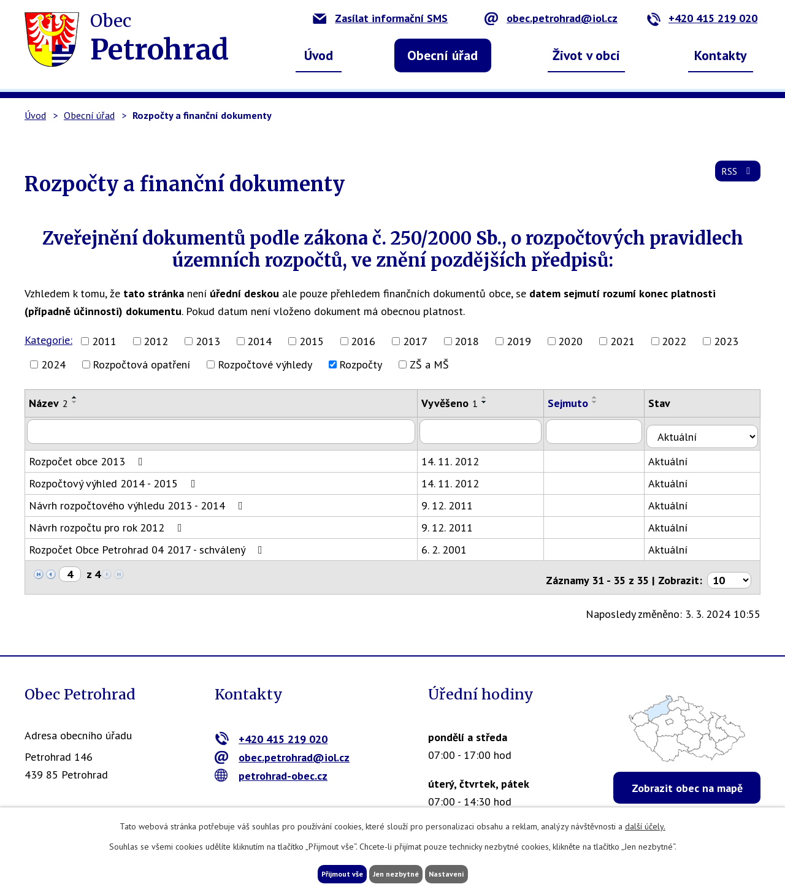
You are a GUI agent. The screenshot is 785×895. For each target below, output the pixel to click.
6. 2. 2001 (453, 544)
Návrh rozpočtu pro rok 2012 (108, 522)
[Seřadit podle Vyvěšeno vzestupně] (493, 397)
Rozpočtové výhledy (265, 364)
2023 (726, 341)
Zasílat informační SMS (380, 18)
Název (48, 403)
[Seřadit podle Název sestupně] (75, 402)
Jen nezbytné (396, 872)
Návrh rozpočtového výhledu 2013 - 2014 (138, 500)
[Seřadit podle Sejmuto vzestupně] (606, 397)
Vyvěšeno (459, 403)
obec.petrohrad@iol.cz (551, 18)
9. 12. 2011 (456, 500)
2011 (104, 341)
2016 (363, 341)
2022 (674, 341)
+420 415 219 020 (701, 18)
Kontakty (720, 55)
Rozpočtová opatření (141, 364)
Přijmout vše (317, 872)
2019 (519, 341)
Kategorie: (48, 340)
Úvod (318, 55)
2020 (570, 341)
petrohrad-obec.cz (271, 765)
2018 (466, 341)
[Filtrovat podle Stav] (709, 430)
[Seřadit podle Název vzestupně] (75, 397)
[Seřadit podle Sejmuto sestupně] (606, 402)
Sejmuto (579, 403)
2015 (311, 341)
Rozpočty (360, 364)
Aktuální (682, 456)
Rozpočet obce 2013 (88, 456)
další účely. (645, 823)
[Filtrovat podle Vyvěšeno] (491, 431)
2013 (208, 341)
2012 (156, 341)
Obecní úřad (442, 55)
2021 (622, 341)
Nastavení (471, 872)
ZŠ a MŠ (429, 364)
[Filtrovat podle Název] (225, 431)
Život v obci (586, 55)
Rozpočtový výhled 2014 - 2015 (115, 478)
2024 (53, 364)
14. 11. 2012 (459, 456)
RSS (735, 179)
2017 (415, 341)
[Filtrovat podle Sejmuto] (606, 431)
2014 (259, 341)
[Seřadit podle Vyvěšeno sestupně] (493, 402)
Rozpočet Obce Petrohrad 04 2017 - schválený (148, 544)
